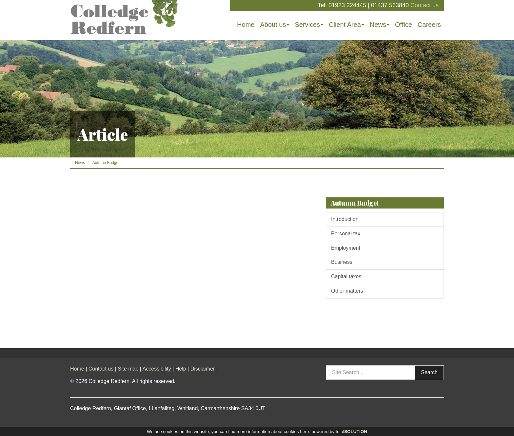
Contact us (424, 5)
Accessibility (157, 369)
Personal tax (345, 233)
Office (403, 24)
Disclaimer (202, 369)
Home (245, 24)
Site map (128, 369)
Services (309, 24)
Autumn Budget (106, 162)
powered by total (339, 431)
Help (180, 369)
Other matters (347, 291)
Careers (429, 24)
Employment (345, 248)
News (379, 24)
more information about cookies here (273, 431)
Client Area (346, 24)
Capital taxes (346, 276)
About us (274, 24)
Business (341, 262)
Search (429, 372)
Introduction (345, 219)
